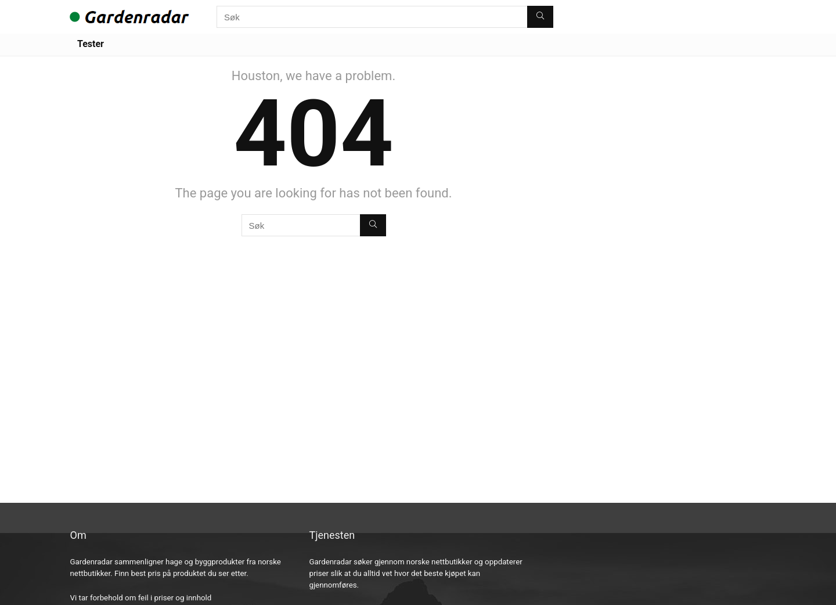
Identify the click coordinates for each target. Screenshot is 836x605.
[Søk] (540, 17)
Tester (90, 43)
